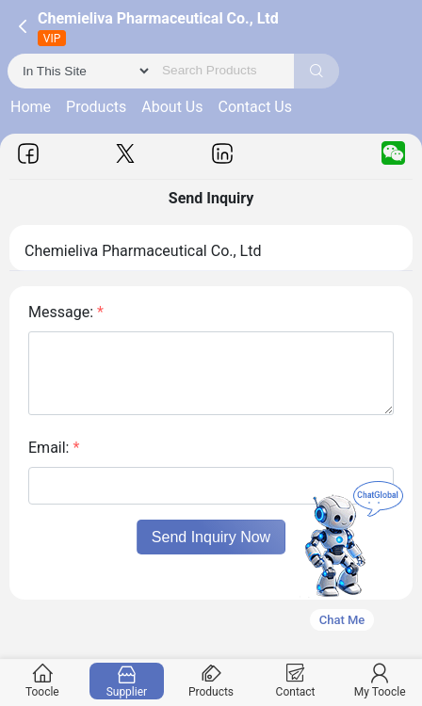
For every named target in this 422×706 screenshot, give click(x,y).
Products (96, 107)
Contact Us (255, 107)
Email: (53, 448)
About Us (172, 107)
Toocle (42, 681)
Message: (66, 312)
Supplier (126, 681)
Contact (294, 681)
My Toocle (379, 681)
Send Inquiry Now (211, 537)
